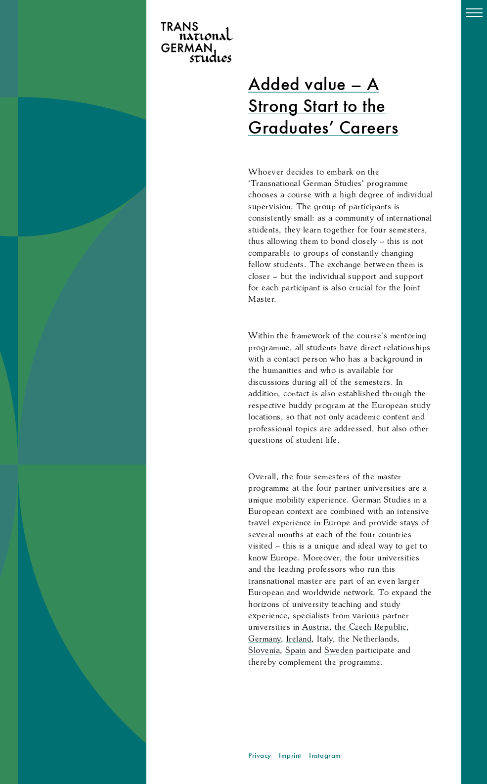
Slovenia (264, 650)
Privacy (259, 755)
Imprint (290, 755)
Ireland (299, 639)
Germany (264, 639)
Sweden (338, 650)
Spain (295, 650)
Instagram (325, 755)
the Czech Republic (370, 627)
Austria (315, 627)
